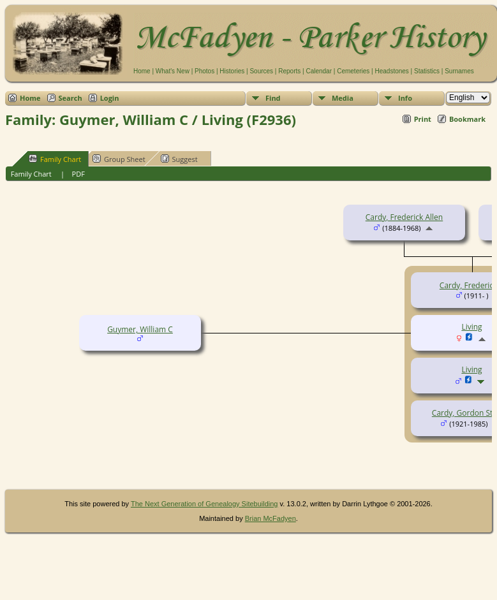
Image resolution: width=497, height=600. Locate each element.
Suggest (179, 159)
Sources (261, 71)
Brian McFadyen (270, 518)
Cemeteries (353, 71)
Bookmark (467, 119)
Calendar (319, 71)
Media (342, 98)
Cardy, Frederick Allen (404, 217)
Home (142, 71)
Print (422, 119)
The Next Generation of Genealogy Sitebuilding (204, 504)
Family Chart (55, 159)
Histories (231, 71)
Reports (289, 71)
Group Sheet (119, 159)
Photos (204, 71)
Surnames (459, 71)
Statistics (427, 71)
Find (273, 98)
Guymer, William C (140, 329)
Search (70, 98)
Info (405, 98)
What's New (172, 71)
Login (109, 98)
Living (471, 369)
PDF (78, 174)
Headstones (391, 71)
